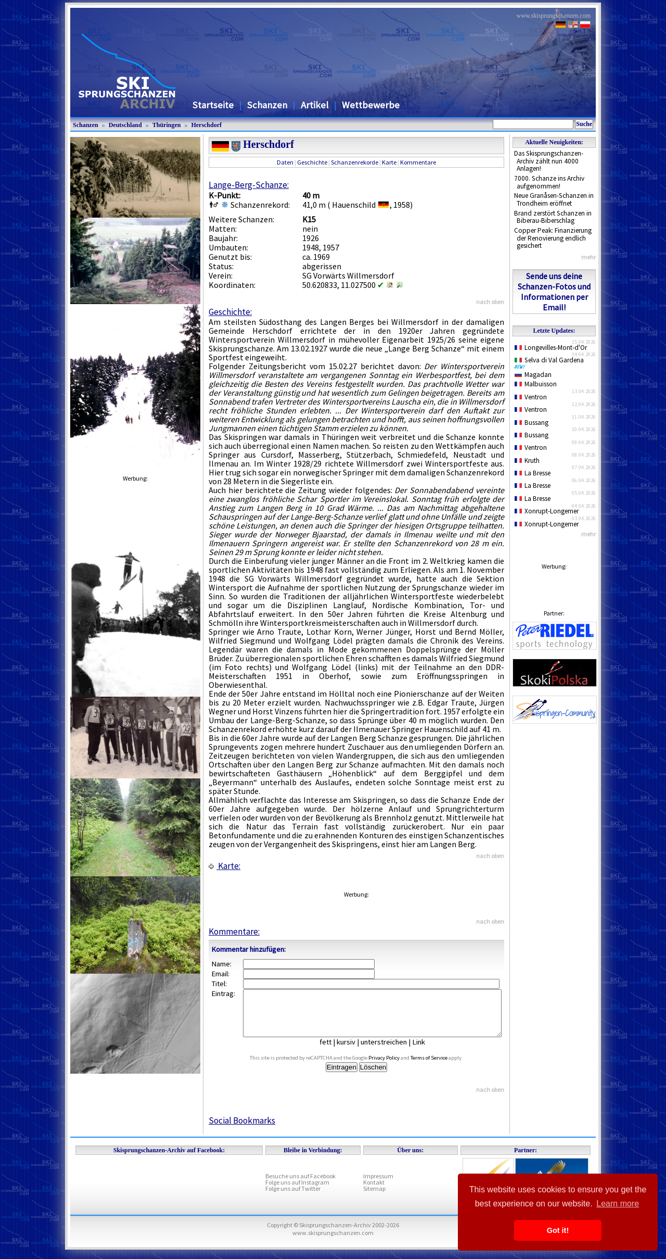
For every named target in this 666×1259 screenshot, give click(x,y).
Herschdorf (206, 125)
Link (426, 1051)
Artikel (314, 105)
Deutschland (125, 125)
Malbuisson (536, 384)
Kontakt (374, 1191)
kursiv (353, 1051)
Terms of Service (440, 1067)
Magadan (533, 374)
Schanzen (267, 105)
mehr (588, 257)
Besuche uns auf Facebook (300, 1185)
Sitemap (374, 1198)
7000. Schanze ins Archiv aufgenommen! (549, 182)
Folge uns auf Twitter (293, 1198)
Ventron (531, 397)
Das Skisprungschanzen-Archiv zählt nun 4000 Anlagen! (548, 161)
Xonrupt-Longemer (547, 511)
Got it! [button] (558, 1230)
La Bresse (532, 473)
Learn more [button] (617, 1203)
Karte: (224, 866)
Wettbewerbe (371, 105)
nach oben (490, 302)
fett (333, 1051)
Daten (285, 162)
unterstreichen (391, 1051)
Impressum (378, 1185)
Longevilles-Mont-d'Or (551, 347)
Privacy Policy (396, 1067)
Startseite (213, 105)
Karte (389, 162)
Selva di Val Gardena (551, 362)
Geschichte (312, 162)
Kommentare (418, 162)
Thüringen (166, 125)
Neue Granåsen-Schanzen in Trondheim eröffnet (554, 199)
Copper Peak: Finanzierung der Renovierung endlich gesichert (553, 238)
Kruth (527, 460)
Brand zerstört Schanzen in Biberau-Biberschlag (553, 217)
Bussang (531, 422)
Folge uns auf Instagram (297, 1191)
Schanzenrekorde (354, 162)
